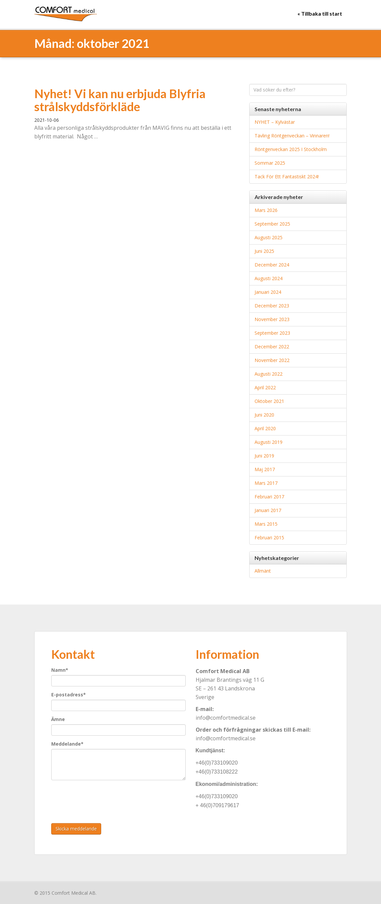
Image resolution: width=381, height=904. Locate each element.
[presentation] (101, 798)
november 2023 (272, 319)
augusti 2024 (269, 278)
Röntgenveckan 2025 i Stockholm (291, 149)
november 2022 (272, 360)
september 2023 (272, 333)
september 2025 (272, 224)
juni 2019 (264, 455)
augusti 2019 (269, 442)
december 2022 (272, 346)
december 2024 (272, 265)
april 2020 (265, 428)
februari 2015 (269, 537)
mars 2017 (266, 483)
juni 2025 (264, 251)
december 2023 (272, 305)
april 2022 (265, 387)
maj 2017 (265, 469)
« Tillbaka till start (319, 13)
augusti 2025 (269, 237)
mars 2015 (266, 524)
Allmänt (263, 571)
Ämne (58, 719)
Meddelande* (67, 744)
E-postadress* (68, 694)
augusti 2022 (269, 374)
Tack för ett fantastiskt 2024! (287, 176)
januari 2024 (268, 292)
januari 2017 (268, 510)
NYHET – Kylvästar (275, 122)
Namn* (59, 670)
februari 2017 (269, 496)
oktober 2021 (269, 401)
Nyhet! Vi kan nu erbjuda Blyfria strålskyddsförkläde (120, 100)
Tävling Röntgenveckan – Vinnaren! (292, 135)
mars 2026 (266, 210)
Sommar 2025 (270, 163)
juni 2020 (264, 415)
